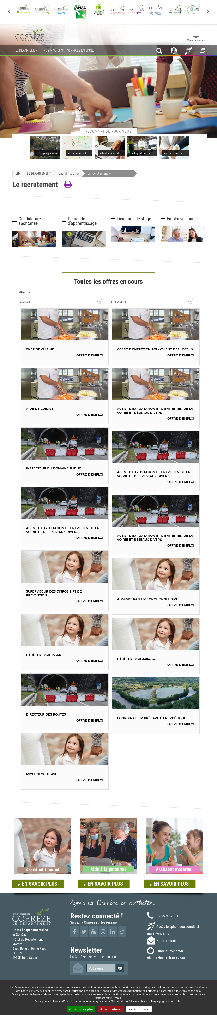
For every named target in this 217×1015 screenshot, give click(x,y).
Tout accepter (81, 1009)
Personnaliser (139, 1009)
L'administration (69, 173)
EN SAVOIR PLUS (39, 883)
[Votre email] (100, 968)
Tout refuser (111, 1009)
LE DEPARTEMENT (39, 173)
